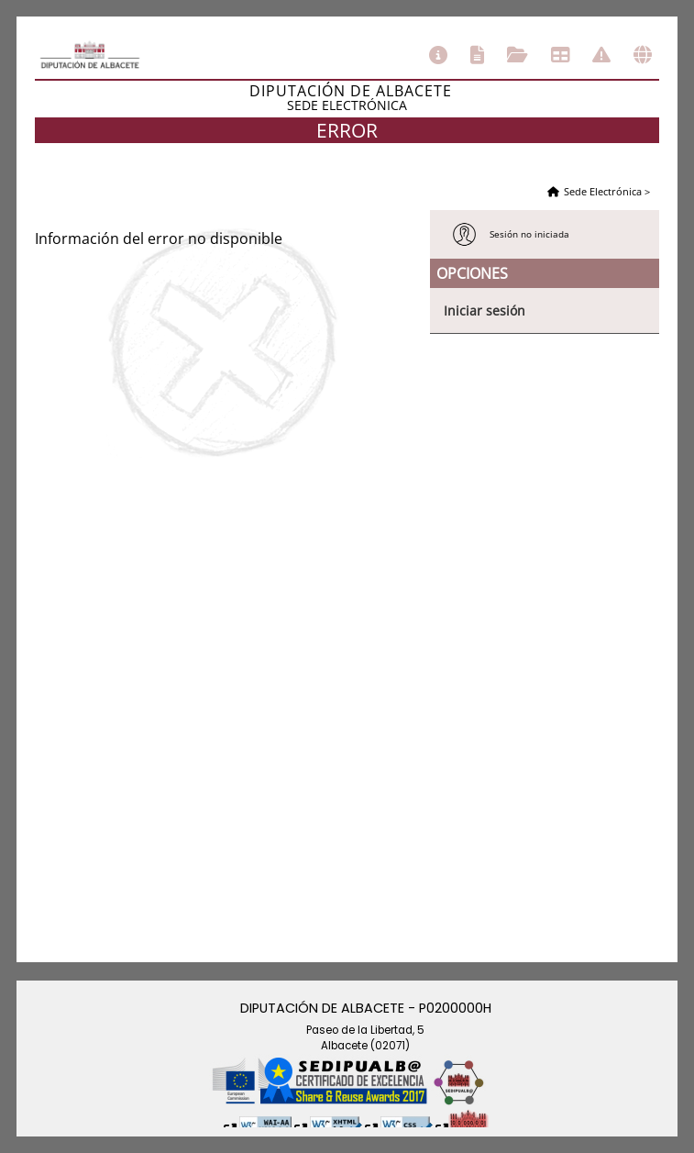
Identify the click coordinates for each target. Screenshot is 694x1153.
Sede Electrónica (603, 191)
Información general (438, 55)
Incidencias (601, 55)
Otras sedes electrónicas (642, 55)
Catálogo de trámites (477, 55)
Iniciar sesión (484, 310)
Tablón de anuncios (560, 55)
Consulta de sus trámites (517, 55)
